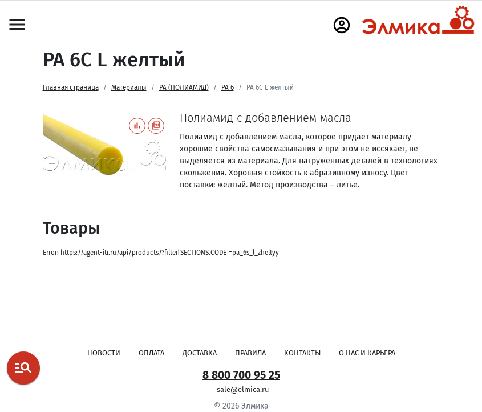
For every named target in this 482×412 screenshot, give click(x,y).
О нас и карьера (367, 353)
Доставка (200, 353)
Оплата (151, 353)
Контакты (302, 353)
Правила (250, 353)
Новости (103, 353)
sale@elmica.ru (243, 389)
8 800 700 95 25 (241, 375)
